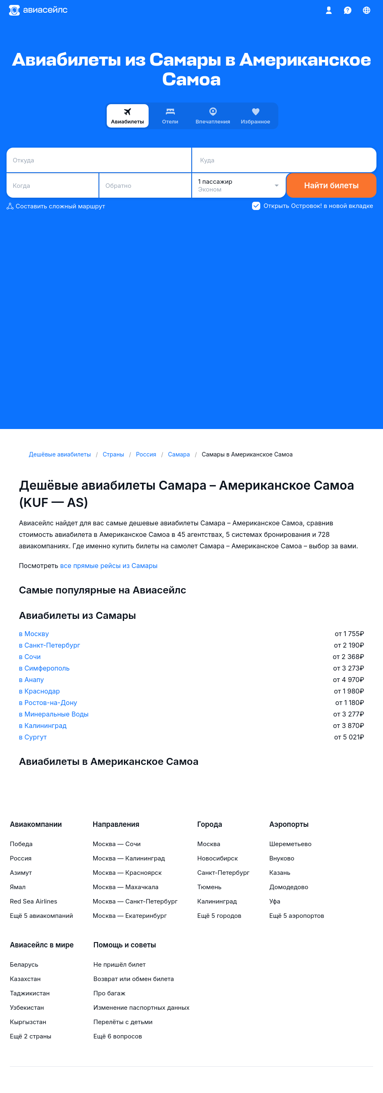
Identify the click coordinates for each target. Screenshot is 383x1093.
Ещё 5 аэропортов (296, 916)
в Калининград (43, 725)
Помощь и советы (125, 945)
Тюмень (209, 887)
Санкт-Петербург (223, 872)
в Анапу (31, 679)
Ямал (17, 887)
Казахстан (25, 979)
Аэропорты (289, 824)
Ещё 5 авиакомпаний (41, 916)
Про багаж (110, 993)
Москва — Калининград (129, 858)
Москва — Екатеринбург (130, 916)
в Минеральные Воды (54, 714)
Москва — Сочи (117, 844)
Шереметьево (290, 844)
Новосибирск (217, 858)
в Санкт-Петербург (49, 645)
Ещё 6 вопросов (118, 1036)
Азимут (21, 872)
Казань (280, 872)
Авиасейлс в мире (42, 945)
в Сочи (30, 657)
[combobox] (99, 160)
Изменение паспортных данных (142, 1007)
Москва (208, 844)
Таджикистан (30, 993)
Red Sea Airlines (33, 901)
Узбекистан (27, 1007)
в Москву (34, 634)
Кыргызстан (28, 1022)
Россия (21, 858)
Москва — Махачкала (125, 887)
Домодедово (288, 887)
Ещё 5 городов (219, 916)
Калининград (217, 901)
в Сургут (33, 737)
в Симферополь (44, 668)
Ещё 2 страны (30, 1036)
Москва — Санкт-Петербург (135, 901)
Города (209, 824)
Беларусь (24, 964)
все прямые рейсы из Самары (108, 565)
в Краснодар (39, 691)
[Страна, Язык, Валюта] (366, 10)
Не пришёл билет (120, 964)
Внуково (281, 858)
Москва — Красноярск (127, 872)
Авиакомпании (36, 824)
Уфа (274, 901)
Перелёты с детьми (123, 1022)
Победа (21, 844)
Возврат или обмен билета (134, 979)
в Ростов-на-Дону (48, 702)
